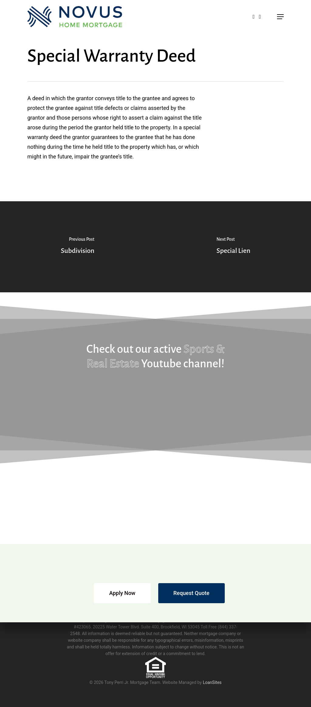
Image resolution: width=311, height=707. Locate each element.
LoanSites (212, 682)
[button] (280, 17)
